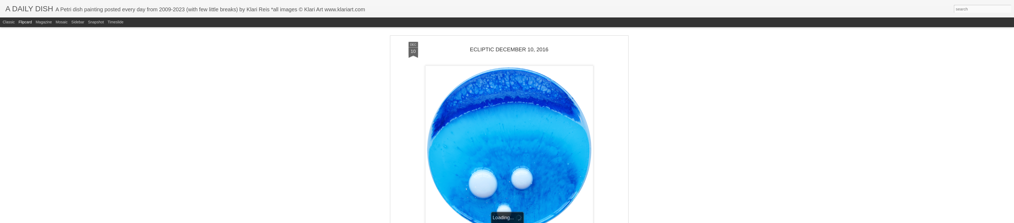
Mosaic (61, 22)
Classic (9, 22)
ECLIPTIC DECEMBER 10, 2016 (509, 49)
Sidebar (77, 22)
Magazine (44, 22)
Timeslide (115, 22)
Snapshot (96, 22)
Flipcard (25, 22)
